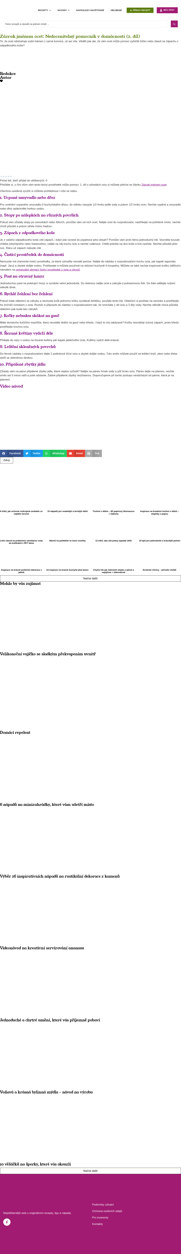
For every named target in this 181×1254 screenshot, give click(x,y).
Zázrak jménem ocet (154, 184)
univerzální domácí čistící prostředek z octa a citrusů (48, 269)
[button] (11, 453)
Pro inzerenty (100, 1217)
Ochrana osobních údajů (107, 1211)
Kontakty (97, 1224)
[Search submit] (174, 24)
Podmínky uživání (103, 1204)
